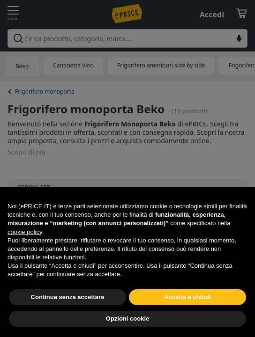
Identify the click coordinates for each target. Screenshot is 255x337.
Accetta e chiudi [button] (187, 296)
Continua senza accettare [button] (68, 296)
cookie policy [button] (25, 231)
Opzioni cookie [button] (127, 318)
